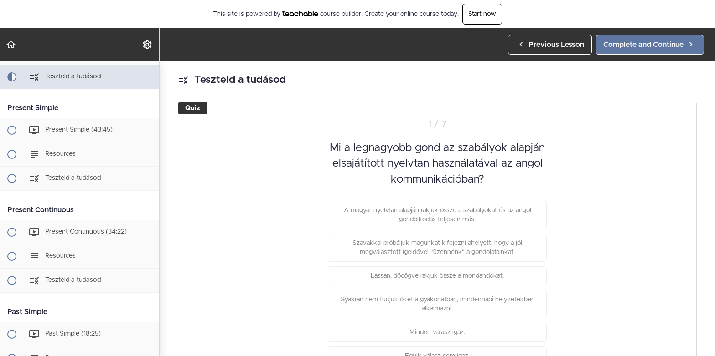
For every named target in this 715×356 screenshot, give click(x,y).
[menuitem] (147, 44)
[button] (11, 44)
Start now (482, 14)
